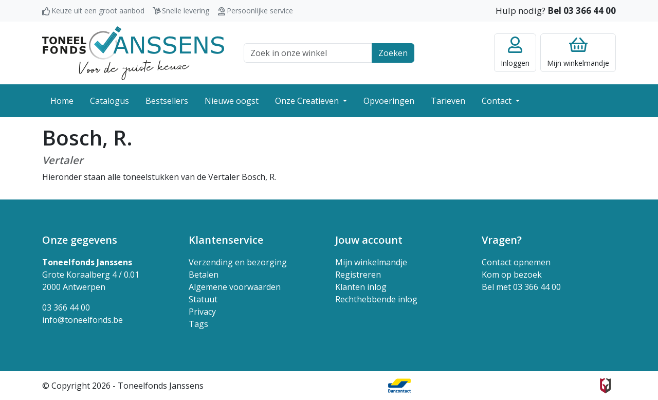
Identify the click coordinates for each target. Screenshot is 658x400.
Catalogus (109, 100)
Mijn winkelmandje (371, 262)
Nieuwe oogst (232, 100)
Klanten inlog (361, 287)
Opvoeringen (388, 100)
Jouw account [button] (369, 240)
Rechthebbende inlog (376, 299)
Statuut (203, 299)
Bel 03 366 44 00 (581, 10)
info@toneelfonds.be (82, 319)
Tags (198, 324)
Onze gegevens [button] (79, 240)
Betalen (203, 274)
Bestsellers (166, 100)
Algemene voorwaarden (235, 287)
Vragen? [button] (502, 240)
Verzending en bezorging (238, 262)
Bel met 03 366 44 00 (521, 287)
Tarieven (448, 100)
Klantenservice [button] (226, 240)
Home (62, 100)
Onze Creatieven (308, 100)
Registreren (358, 274)
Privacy (202, 311)
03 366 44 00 (66, 307)
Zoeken (393, 53)
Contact (498, 100)
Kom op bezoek (512, 274)
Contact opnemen (516, 262)
